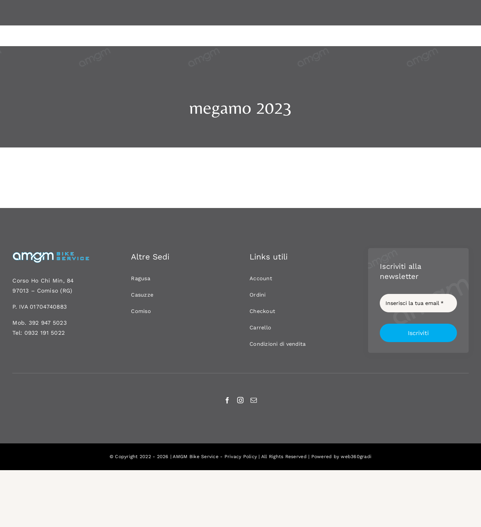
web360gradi (356, 456)
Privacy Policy (240, 456)
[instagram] (240, 400)
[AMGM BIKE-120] (50, 254)
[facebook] (227, 400)
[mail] (254, 400)
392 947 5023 (48, 322)
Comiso (47, 290)
